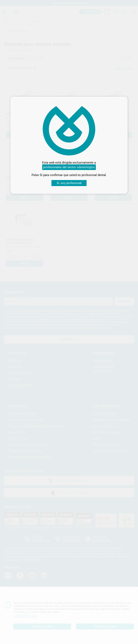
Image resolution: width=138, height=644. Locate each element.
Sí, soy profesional (69, 183)
